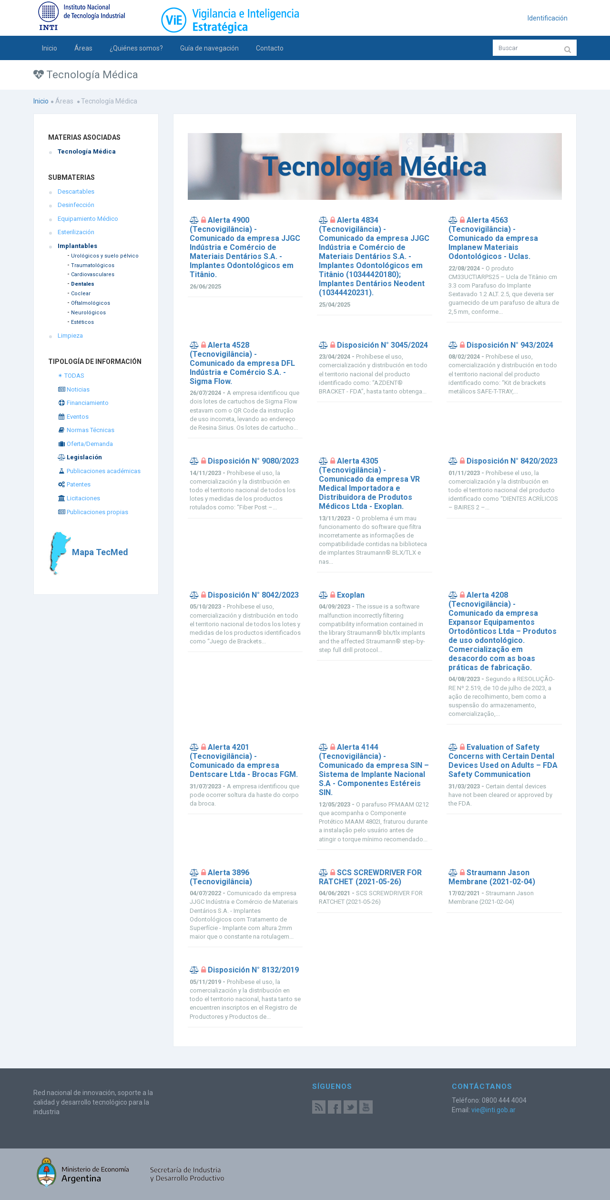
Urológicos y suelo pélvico (105, 256)
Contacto (270, 48)
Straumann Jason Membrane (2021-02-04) (491, 877)
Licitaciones (79, 498)
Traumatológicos (92, 265)
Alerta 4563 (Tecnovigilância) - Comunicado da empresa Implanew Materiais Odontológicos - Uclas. (493, 238)
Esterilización (76, 232)
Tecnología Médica (87, 151)
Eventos (73, 416)
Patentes (74, 484)
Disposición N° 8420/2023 (512, 461)
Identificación (548, 18)
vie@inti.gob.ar (493, 1110)
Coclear (81, 293)
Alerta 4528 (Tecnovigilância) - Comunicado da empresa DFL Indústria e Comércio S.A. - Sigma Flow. (242, 363)
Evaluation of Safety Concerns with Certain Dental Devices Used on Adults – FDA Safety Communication (503, 761)
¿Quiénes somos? (136, 48)
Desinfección (76, 204)
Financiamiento (83, 402)
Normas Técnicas (86, 430)
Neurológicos (88, 313)
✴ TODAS (71, 375)
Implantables (77, 245)
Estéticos (82, 322)
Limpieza (70, 335)
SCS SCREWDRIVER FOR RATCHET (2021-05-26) (370, 877)
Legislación (80, 457)
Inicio (49, 48)
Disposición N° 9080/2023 (253, 461)
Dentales (82, 284)
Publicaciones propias (93, 512)
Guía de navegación (209, 48)
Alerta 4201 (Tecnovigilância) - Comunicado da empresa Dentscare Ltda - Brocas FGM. (244, 761)
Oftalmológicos (90, 303)
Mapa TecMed (88, 552)
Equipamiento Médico (88, 218)
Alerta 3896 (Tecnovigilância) (221, 877)
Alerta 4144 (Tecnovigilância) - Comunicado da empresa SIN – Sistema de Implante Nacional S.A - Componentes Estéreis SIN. (374, 770)
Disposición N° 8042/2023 (253, 595)
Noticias (74, 389)
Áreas (83, 48)
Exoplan (351, 595)
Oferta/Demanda (85, 443)
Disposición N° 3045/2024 (382, 345)
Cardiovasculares (92, 274)
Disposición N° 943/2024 (510, 345)
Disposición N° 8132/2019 (253, 969)
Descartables (76, 191)
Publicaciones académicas (99, 471)
